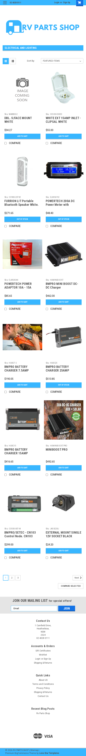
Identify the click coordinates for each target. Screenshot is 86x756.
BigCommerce (22, 753)
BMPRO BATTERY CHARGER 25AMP (57, 368)
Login (56, 2)
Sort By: (31, 60)
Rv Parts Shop (43, 713)
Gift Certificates (43, 651)
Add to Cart (22, 136)
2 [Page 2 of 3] (11, 578)
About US (43, 680)
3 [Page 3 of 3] (18, 578)
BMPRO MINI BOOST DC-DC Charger (62, 285)
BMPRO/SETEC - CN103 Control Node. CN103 (20, 534)
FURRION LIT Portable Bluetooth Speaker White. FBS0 (21, 204)
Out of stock (22, 219)
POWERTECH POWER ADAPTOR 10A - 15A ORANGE (18, 287)
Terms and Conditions (43, 684)
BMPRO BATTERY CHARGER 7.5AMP (16, 368)
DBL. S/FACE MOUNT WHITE (18, 119)
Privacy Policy (43, 688)
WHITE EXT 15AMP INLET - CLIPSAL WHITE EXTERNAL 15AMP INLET (63, 121)
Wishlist (43, 655)
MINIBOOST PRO (57, 449)
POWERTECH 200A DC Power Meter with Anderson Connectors (60, 204)
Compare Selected (71, 586)
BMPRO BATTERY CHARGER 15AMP (16, 451)
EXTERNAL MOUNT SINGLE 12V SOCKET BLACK (63, 534)
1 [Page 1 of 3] (5, 578)
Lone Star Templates (49, 753)
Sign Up (66, 2)
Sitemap (34, 750)
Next (79, 578)
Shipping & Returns (43, 663)
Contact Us (43, 696)
